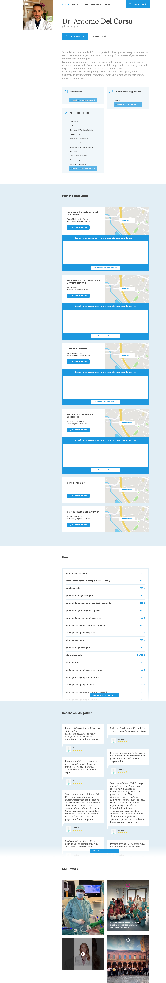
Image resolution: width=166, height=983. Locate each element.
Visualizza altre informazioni (105, 268)
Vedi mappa (127, 220)
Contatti (76, 4)
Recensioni (96, 4)
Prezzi (85, 4)
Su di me (65, 4)
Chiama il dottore (78, 227)
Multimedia (108, 4)
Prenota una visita (138, 4)
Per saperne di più (99, 36)
